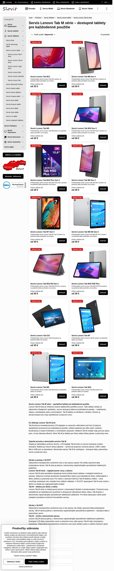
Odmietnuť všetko (13, 562)
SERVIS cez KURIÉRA (13, 155)
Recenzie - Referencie (13, 176)
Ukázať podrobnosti (25, 567)
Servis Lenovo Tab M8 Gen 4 (84, 77)
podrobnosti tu (12, 545)
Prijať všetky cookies (36, 562)
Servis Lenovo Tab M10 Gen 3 (84, 128)
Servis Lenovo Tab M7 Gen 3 (42, 232)
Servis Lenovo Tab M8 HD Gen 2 (85, 232)
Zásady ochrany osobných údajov (25, 556)
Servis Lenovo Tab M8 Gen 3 (84, 180)
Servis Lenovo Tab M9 (39, 128)
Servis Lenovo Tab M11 (40, 77)
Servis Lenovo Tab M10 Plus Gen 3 (45, 180)
